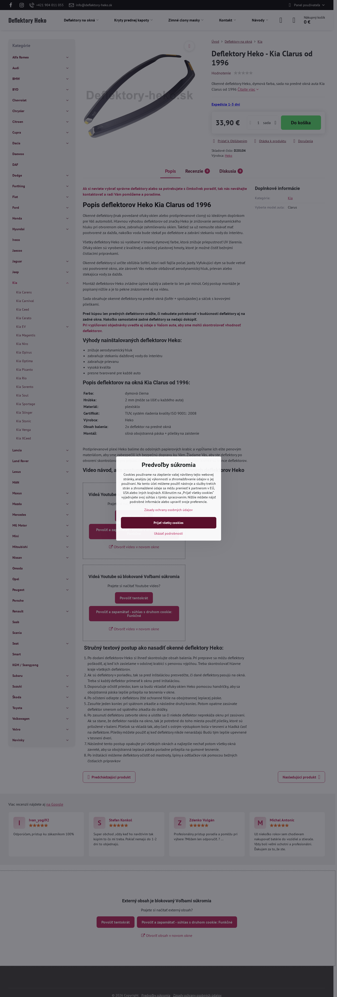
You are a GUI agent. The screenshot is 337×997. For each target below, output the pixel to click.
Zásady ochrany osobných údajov (168, 510)
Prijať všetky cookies (168, 523)
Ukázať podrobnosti (168, 533)
